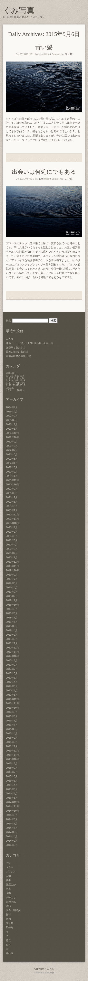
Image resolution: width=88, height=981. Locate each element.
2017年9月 (12, 660)
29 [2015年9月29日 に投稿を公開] (10, 387)
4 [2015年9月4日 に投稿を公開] (17, 378)
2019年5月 (12, 583)
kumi (41, 54)
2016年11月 (12, 703)
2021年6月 (12, 501)
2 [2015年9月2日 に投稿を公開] (12, 378)
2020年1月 (12, 557)
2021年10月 (12, 484)
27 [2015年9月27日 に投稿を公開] (23, 385)
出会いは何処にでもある (44, 172)
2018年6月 (12, 621)
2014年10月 (12, 810)
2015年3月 (12, 789)
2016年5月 (12, 729)
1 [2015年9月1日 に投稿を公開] (9, 378)
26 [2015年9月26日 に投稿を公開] (21, 385)
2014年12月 (12, 802)
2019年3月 (12, 591)
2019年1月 (12, 600)
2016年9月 (12, 712)
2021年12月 (12, 480)
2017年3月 (12, 686)
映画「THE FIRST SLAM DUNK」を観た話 (29, 343)
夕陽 (8, 893)
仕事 (8, 880)
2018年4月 (12, 630)
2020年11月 (12, 518)
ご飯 (8, 863)
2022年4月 (12, 463)
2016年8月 (12, 716)
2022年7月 (12, 450)
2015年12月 (12, 750)
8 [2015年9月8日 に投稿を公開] (9, 380)
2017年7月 (12, 669)
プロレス (11, 871)
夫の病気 (11, 901)
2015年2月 (12, 793)
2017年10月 (12, 656)
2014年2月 (12, 845)
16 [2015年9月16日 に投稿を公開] (12, 383)
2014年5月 (12, 832)
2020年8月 (12, 531)
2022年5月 (12, 458)
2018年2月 (12, 639)
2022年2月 (12, 471)
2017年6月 (12, 673)
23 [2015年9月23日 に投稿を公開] (12, 385)
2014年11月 (12, 806)
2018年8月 (12, 613)
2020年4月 (12, 544)
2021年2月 (12, 506)
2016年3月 (12, 737)
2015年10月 (12, 759)
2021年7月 (12, 497)
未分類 (68, 54)
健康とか (11, 884)
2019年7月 (12, 579)
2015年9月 (12, 763)
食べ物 (9, 953)
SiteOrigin (50, 972)
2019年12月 (12, 561)
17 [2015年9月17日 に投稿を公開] (15, 383)
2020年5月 (12, 540)
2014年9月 (12, 815)
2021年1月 (12, 510)
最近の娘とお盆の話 (17, 351)
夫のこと (11, 897)
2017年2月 (12, 690)
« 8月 (9, 390)
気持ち (9, 927)
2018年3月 (12, 634)
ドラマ (9, 867)
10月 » (20, 390)
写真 (8, 888)
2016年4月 (12, 733)
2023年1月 (12, 428)
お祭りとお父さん (16, 347)
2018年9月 (12, 609)
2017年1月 (12, 694)
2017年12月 (12, 647)
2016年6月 (12, 724)
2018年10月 (12, 604)
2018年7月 (12, 617)
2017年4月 (12, 682)
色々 (8, 944)
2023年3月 (12, 420)
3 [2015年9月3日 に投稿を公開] (15, 378)
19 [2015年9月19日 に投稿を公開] (21, 383)
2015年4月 (12, 785)
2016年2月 (12, 742)
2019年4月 (12, 587)
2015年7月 (12, 772)
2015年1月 (12, 797)
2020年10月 (12, 523)
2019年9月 (12, 574)
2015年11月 (12, 755)
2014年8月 (12, 819)
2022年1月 (12, 476)
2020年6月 (12, 536)
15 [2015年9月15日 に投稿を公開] (10, 383)
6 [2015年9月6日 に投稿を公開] (23, 378)
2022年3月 (12, 467)
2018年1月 (12, 643)
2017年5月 (12, 677)
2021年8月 (12, 493)
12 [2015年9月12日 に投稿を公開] (21, 380)
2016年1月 (12, 746)
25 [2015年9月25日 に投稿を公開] (18, 385)
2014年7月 (12, 823)
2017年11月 (12, 652)
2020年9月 (12, 527)
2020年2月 (12, 553)
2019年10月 (12, 570)
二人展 (9, 338)
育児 (8, 940)
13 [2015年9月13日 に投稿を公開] (23, 380)
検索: (8, 320)
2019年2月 (12, 596)
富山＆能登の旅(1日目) (18, 356)
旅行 (8, 914)
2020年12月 (12, 514)
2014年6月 (12, 827)
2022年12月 (12, 433)
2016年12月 (12, 699)
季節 (8, 906)
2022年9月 (12, 441)
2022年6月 (12, 454)
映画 (8, 918)
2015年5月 (12, 780)
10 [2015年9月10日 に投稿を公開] (15, 380)
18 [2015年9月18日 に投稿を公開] (18, 383)
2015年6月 (12, 776)
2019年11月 (12, 566)
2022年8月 (12, 446)
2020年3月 (12, 549)
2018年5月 (12, 626)
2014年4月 (12, 836)
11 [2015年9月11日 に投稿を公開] (18, 380)
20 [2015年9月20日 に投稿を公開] (23, 383)
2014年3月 (12, 840)
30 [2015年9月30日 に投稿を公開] (12, 387)
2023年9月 (12, 411)
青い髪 (44, 47)
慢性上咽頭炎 (13, 910)
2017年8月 (12, 664)
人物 (8, 876)
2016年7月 (12, 720)
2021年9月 (12, 488)
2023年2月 (12, 424)
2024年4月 (12, 407)
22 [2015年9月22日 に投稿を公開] (10, 385)
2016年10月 (12, 707)
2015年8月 (12, 767)
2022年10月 (12, 437)
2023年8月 (12, 415)
